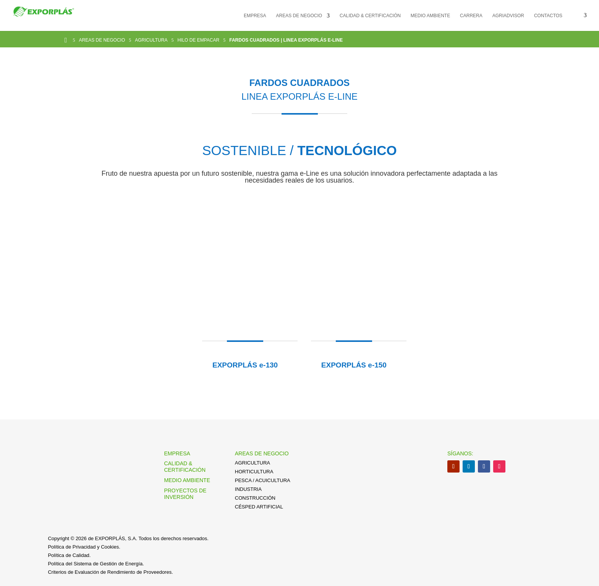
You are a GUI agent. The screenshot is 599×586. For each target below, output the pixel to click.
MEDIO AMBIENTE (430, 15)
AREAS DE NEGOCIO (299, 15)
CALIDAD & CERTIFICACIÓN (370, 15)
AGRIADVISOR (508, 15)
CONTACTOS (548, 15)
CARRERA (471, 15)
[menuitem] (579, 22)
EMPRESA (255, 15)
